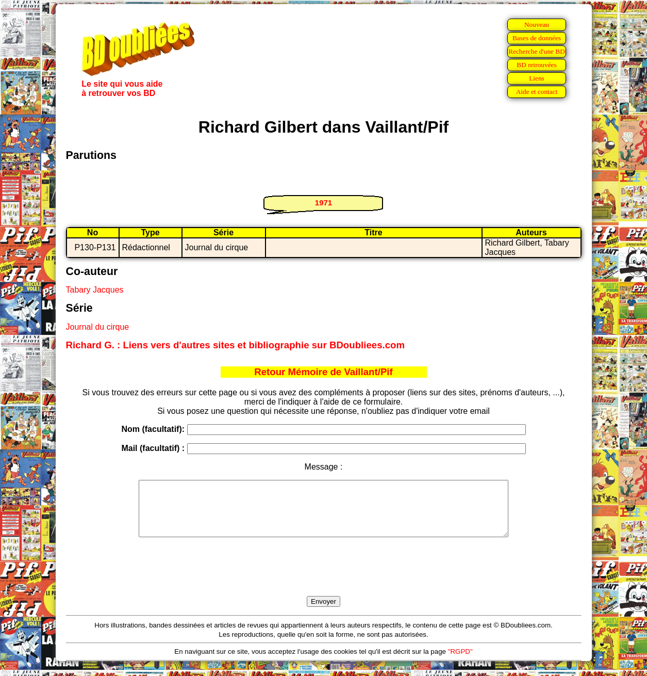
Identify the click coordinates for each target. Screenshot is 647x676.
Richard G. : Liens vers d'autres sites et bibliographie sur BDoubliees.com (235, 345)
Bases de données (536, 38)
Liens (536, 78)
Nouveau (536, 24)
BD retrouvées (536, 65)
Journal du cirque (97, 327)
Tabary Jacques (95, 289)
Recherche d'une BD (536, 51)
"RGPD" (460, 662)
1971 (323, 202)
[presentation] (323, 578)
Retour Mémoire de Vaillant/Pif (323, 371)
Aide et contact (537, 91)
